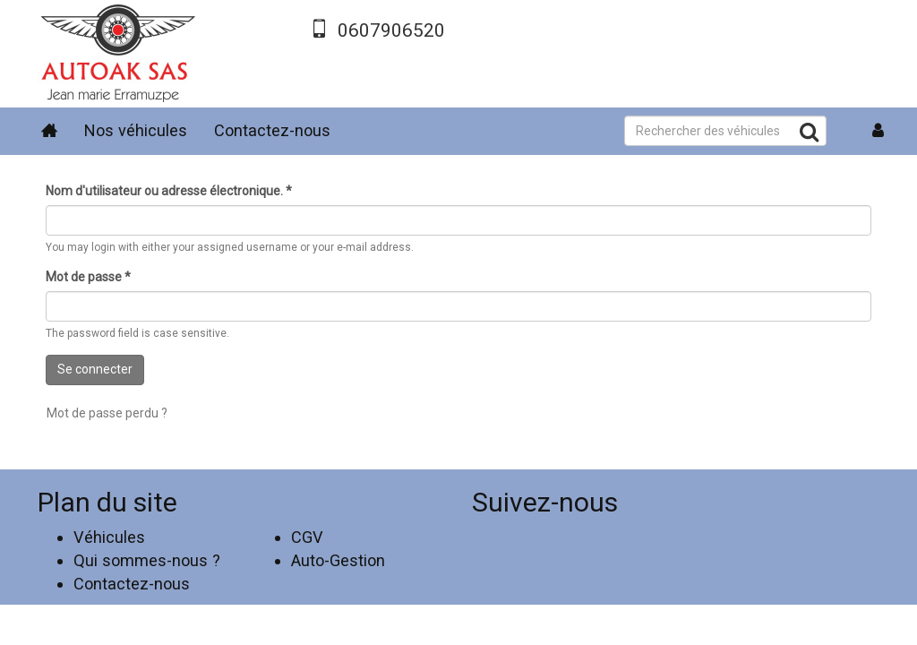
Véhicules (109, 537)
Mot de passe (88, 277)
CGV (307, 537)
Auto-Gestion (338, 560)
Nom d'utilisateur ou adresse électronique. (169, 191)
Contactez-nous (272, 130)
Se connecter (95, 369)
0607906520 (391, 30)
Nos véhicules (135, 130)
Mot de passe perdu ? (107, 413)
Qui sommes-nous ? (146, 560)
